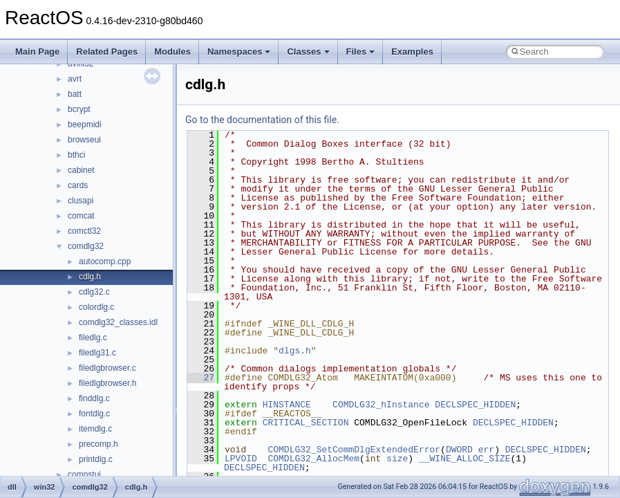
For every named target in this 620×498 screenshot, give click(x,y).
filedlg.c (93, 337)
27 (200, 377)
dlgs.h (295, 350)
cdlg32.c (94, 292)
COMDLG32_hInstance (380, 404)
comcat (81, 216)
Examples (412, 51)
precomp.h (98, 444)
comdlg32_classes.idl (118, 322)
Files (360, 51)
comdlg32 (86, 246)
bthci (76, 155)
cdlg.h (90, 277)
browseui (84, 140)
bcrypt (79, 109)
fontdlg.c (94, 413)
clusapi (80, 200)
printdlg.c (96, 459)
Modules (172, 51)
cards (78, 185)
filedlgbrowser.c (107, 368)
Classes (308, 51)
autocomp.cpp (105, 261)
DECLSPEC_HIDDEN (475, 404)
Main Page (37, 51)
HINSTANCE (287, 404)
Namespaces (239, 51)
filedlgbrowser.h (107, 383)
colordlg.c (96, 307)
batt (75, 94)
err (486, 449)
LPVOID (241, 458)
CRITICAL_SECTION (306, 422)
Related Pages (107, 51)
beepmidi (85, 124)
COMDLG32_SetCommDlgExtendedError (353, 449)
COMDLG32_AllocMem (313, 458)
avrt (75, 79)
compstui (84, 474)
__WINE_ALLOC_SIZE (465, 458)
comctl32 (84, 231)
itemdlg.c (95, 429)
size (397, 458)
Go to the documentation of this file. (262, 119)
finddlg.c (94, 398)
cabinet (81, 170)
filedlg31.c (97, 353)
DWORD (459, 449)
